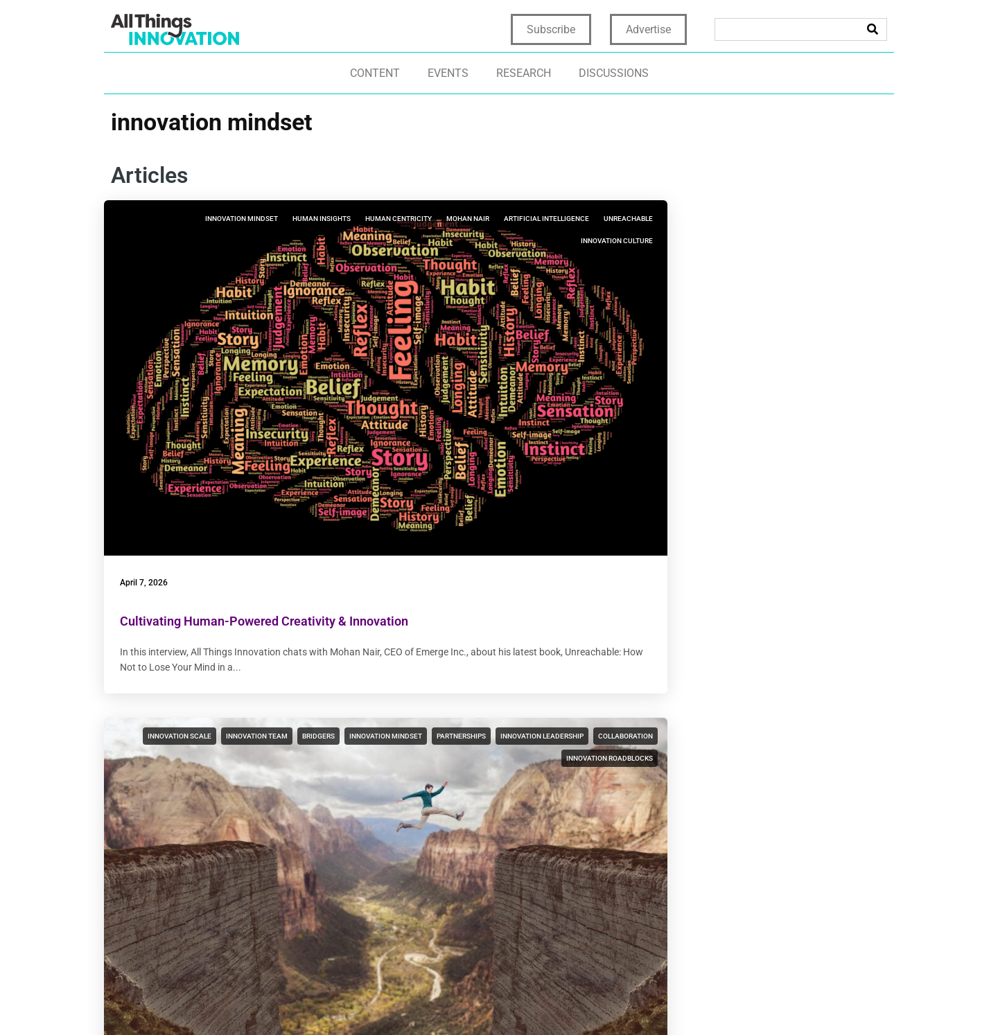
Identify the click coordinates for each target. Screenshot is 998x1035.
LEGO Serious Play (441, 602)
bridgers (589, 218)
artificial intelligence (232, 263)
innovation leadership (494, 263)
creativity (587, 580)
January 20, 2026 (693, 379)
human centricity (248, 241)
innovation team (528, 218)
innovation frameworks (473, 624)
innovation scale (450, 218)
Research (523, 73)
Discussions (614, 73)
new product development (823, 285)
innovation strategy (748, 218)
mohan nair (317, 241)
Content (375, 73)
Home (463, 1001)
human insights (310, 218)
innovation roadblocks (562, 285)
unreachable (314, 263)
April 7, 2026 (151, 379)
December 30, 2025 (163, 742)
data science (245, 624)
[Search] (872, 29)
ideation (503, 602)
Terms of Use (563, 1001)
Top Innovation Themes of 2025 (214, 780)
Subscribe (551, 29)
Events (448, 73)
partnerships (581, 241)
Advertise (648, 29)
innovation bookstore (832, 241)
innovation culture (303, 285)
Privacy (505, 1001)
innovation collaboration (290, 602)
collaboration (578, 263)
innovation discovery (513, 580)
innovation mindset (229, 218)
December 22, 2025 (430, 742)
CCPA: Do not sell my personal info (792, 1001)
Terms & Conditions (651, 1001)
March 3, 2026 (421, 379)
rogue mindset (311, 624)
